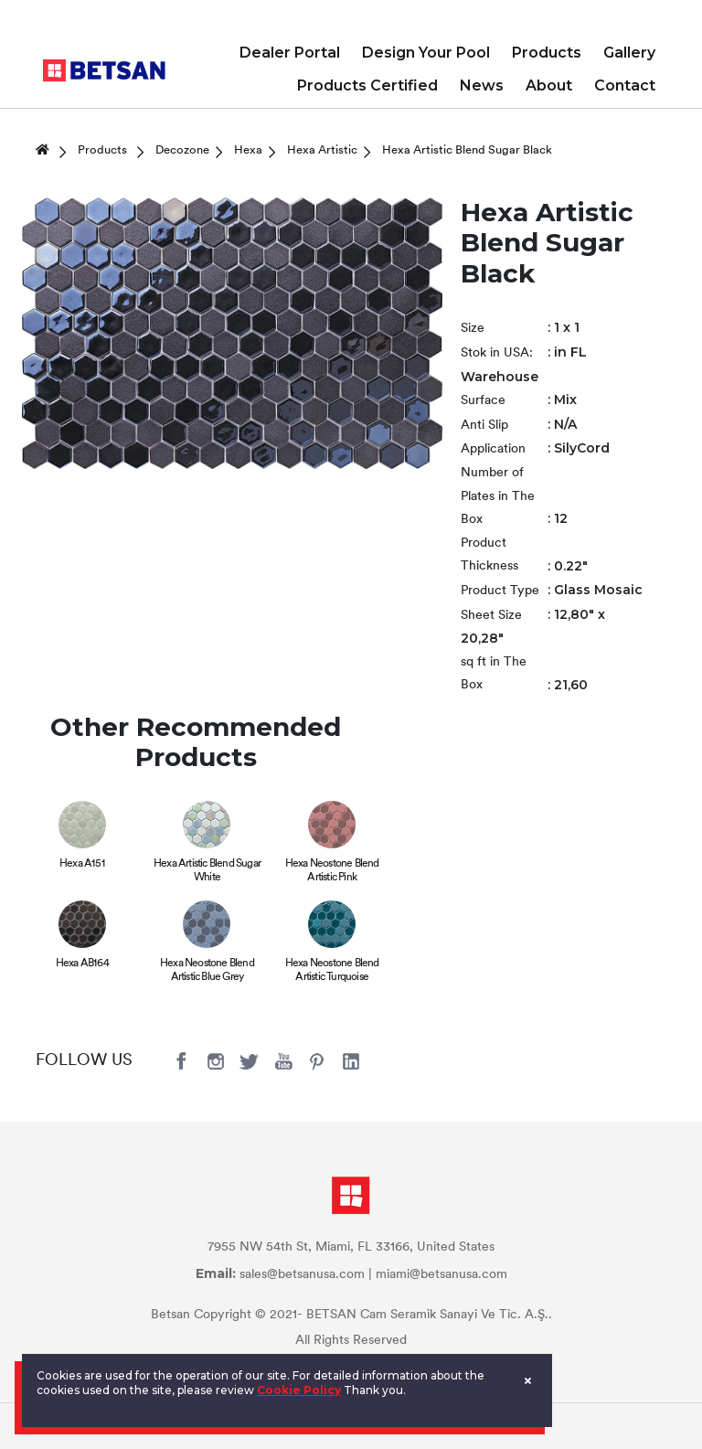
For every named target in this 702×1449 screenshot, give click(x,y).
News (482, 85)
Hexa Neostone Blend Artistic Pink (332, 870)
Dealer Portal (289, 52)
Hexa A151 (82, 863)
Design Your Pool (426, 52)
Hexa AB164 (82, 963)
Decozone (182, 150)
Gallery (629, 52)
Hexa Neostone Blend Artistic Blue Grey (207, 970)
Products (546, 52)
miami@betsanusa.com (441, 1275)
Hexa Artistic (322, 150)
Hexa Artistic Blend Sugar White (207, 870)
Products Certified (367, 85)
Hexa (248, 150)
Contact (624, 85)
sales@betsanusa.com (302, 1275)
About (549, 85)
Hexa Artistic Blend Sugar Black (467, 150)
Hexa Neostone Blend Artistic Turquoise (332, 970)
